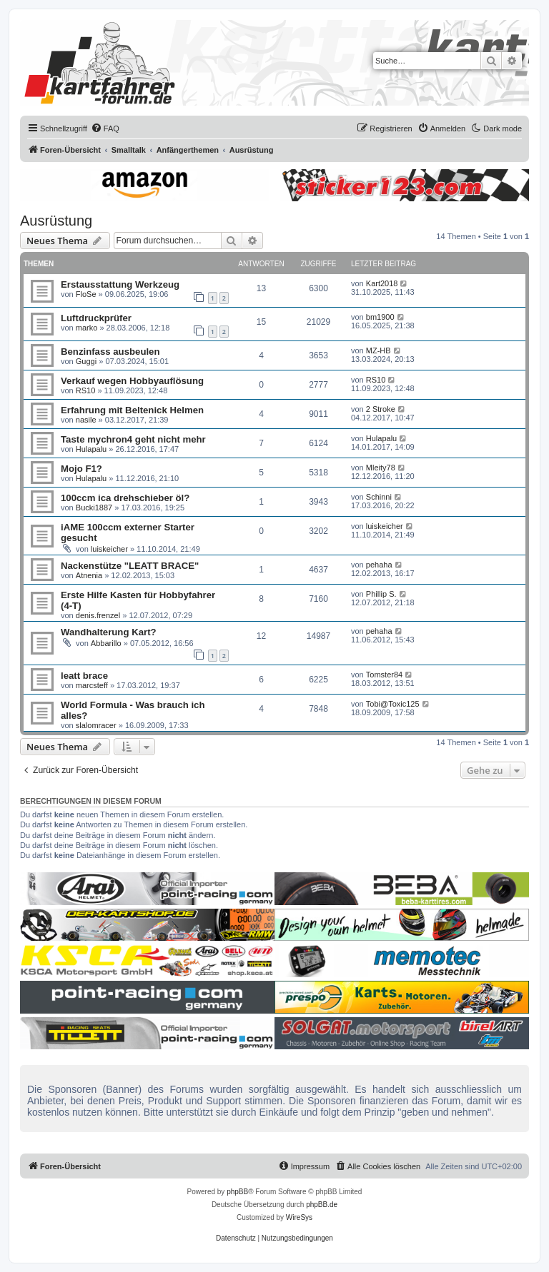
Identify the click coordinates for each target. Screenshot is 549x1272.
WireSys (299, 1217)
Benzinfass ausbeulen (110, 351)
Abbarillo (106, 643)
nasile (86, 419)
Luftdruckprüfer (96, 318)
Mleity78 (380, 467)
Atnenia (89, 575)
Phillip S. (381, 594)
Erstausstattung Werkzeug (120, 284)
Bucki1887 (94, 507)
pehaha (379, 564)
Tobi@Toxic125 (393, 704)
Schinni (379, 497)
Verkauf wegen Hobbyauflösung (132, 380)
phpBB (237, 1192)
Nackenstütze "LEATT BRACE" (130, 565)
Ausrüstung (56, 220)
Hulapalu (91, 449)
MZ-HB (378, 350)
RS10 (86, 390)
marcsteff (92, 685)
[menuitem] (105, 128)
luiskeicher (109, 549)
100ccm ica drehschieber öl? (125, 498)
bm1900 (380, 317)
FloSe (86, 294)
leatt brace (84, 675)
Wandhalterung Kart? (109, 632)
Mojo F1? (81, 468)
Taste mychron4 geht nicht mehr (133, 439)
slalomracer (96, 725)
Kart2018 (382, 283)
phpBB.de (321, 1204)
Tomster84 (384, 674)
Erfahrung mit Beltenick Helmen (132, 410)
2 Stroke (380, 409)
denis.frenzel (98, 615)
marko (87, 327)
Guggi (86, 361)
